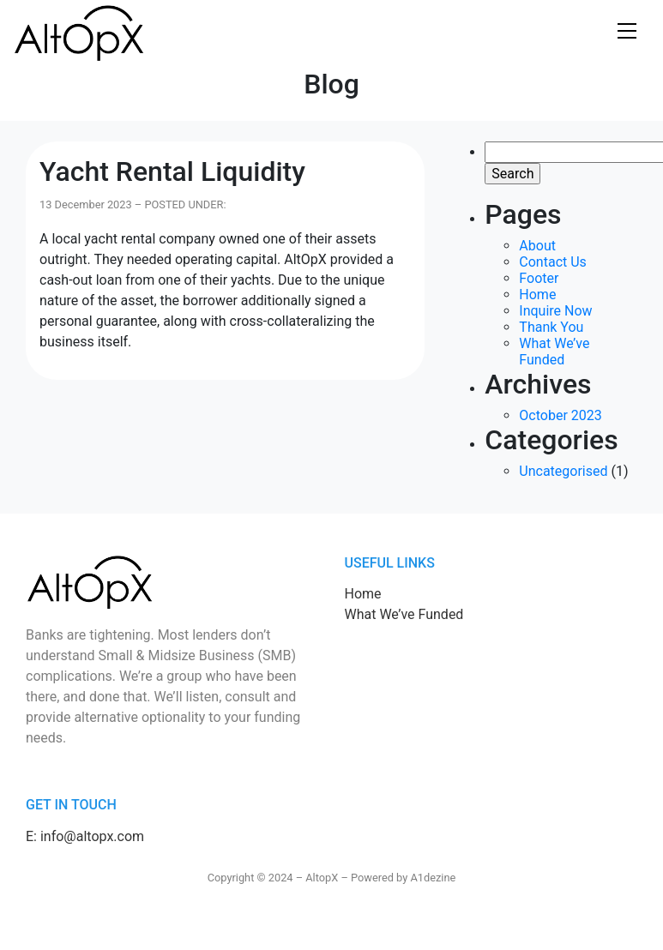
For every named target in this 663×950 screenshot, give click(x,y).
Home (537, 294)
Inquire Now (555, 311)
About (537, 246)
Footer (538, 278)
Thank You (551, 327)
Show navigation (627, 31)
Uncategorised (563, 471)
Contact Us (553, 262)
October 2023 (560, 415)
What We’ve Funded (554, 351)
